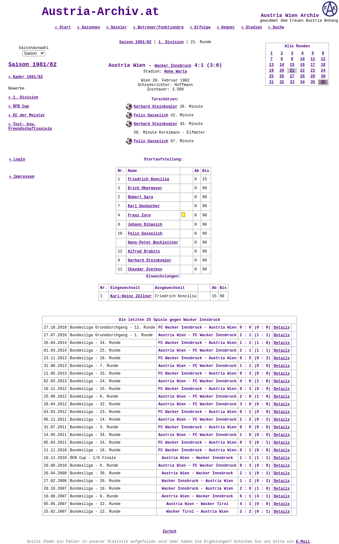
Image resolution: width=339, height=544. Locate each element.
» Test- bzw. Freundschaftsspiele (30, 126)
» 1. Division (23, 97)
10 (302, 59)
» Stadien (251, 27)
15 (292, 65)
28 (302, 76)
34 (302, 82)
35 (313, 82)
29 (313, 76)
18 (323, 65)
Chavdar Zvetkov (145, 269)
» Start (63, 27)
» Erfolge (200, 27)
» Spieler (116, 27)
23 (313, 70)
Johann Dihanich (145, 224)
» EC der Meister (26, 115)
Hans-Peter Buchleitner (153, 242)
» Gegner (226, 27)
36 (323, 82)
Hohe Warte (175, 71)
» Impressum (21, 177)
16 (302, 65)
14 (282, 65)
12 (323, 59)
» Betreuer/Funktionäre (158, 27)
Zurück (169, 531)
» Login (17, 159)
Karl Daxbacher (144, 206)
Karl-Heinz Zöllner (131, 296)
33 (292, 82)
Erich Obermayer (145, 188)
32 (282, 82)
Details (282, 327)
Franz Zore (139, 215)
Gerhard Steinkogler (156, 107)
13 (271, 65)
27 (292, 76)
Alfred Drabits (144, 251)
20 (282, 70)
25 (271, 76)
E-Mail (303, 542)
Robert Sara (140, 197)
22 (302, 70)
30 (323, 76)
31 (271, 82)
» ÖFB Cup (18, 106)
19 (271, 70)
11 (313, 59)
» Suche (276, 27)
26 (282, 76)
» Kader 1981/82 (25, 77)
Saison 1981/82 (32, 64)
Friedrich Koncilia (148, 179)
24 (323, 70)
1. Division (171, 42)
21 (292, 70)
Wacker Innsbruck (173, 66)
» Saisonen (88, 27)
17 (313, 65)
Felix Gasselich (151, 115)
